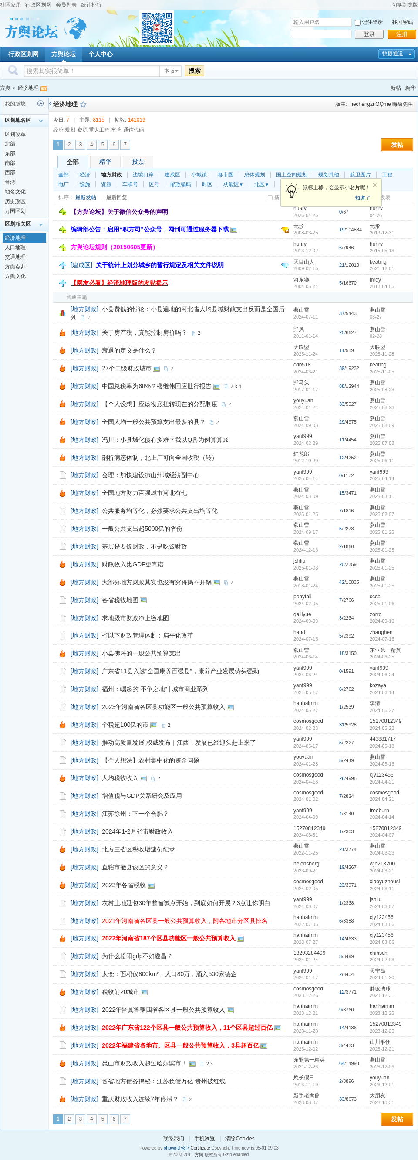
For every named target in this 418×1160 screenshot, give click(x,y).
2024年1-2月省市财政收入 (137, 831)
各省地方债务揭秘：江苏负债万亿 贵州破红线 (164, 1081)
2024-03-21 (382, 870)
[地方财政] (84, 308)
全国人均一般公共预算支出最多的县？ (154, 421)
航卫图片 (360, 175)
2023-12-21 (382, 1048)
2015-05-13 (382, 250)
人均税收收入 (120, 777)
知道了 (363, 198)
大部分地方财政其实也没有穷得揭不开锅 (157, 582)
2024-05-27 (382, 710)
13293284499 (309, 953)
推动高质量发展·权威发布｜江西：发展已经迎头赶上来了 (179, 742)
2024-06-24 (382, 674)
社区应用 (10, 5)
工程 (387, 175)
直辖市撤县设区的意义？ (135, 867)
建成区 (172, 175)
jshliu (299, 561)
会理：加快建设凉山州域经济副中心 (150, 474)
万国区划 (15, 211)
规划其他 (328, 175)
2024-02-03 (382, 959)
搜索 (195, 70)
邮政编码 (180, 184)
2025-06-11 (382, 460)
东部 (10, 153)
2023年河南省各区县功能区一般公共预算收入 (163, 706)
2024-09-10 (382, 621)
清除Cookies (239, 1139)
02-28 (376, 336)
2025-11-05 (382, 371)
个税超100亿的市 (125, 724)
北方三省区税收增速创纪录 (138, 849)
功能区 (233, 184)
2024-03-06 (382, 924)
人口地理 (15, 247)
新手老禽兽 (306, 1095)
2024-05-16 (382, 764)
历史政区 (15, 201)
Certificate (200, 1148)
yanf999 (302, 436)
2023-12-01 (382, 1084)
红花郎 (301, 454)
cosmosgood (308, 721)
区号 (154, 184)
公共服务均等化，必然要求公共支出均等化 (160, 510)
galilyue (302, 614)
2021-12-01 (382, 268)
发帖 (397, 144)
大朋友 (377, 1095)
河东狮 (301, 280)
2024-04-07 (382, 835)
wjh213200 (382, 864)
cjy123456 (382, 775)
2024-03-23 (382, 852)
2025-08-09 (382, 425)
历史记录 (40, 103)
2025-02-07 (382, 514)
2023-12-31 (382, 995)
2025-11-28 (382, 353)
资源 (106, 184)
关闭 (375, 185)
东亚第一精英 (385, 650)
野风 (298, 329)
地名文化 (15, 192)
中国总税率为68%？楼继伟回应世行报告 (157, 386)
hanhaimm (305, 703)
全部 (73, 162)
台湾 (10, 182)
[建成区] (81, 264)
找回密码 (402, 22)
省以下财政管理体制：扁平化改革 (147, 635)
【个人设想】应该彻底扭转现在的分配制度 (160, 403)
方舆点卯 (15, 267)
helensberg (306, 864)
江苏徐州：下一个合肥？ (135, 813)
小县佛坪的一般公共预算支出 (141, 653)
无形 (298, 226)
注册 (402, 34)
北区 (261, 184)
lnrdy (375, 280)
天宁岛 (377, 971)
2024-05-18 (382, 746)
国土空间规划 (291, 175)
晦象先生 (402, 104)
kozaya (378, 685)
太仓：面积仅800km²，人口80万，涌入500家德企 (169, 973)
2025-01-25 (382, 532)
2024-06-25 (382, 656)
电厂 (63, 184)
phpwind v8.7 (176, 1148)
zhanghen (381, 632)
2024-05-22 (382, 728)
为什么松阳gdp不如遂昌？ (137, 956)
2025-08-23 (382, 389)
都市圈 (225, 175)
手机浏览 (204, 1139)
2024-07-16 (382, 638)
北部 (10, 144)
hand (299, 632)
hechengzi (362, 104)
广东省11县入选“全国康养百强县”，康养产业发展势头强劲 (180, 671)
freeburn (379, 810)
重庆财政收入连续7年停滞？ (140, 1099)
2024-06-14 (382, 692)
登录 (369, 34)
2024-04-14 (382, 817)
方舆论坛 (63, 54)
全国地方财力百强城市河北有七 (144, 492)
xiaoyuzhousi (385, 881)
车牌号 (130, 184)
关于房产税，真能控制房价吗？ (144, 332)
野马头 (301, 383)
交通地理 (15, 257)
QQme (383, 104)
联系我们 (173, 1139)
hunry (376, 208)
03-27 (376, 316)
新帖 (396, 88)
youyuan (303, 400)
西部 (10, 173)
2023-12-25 (382, 1013)
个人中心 (100, 54)
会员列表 (66, 5)
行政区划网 (38, 5)
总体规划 (254, 175)
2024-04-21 (382, 781)
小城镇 (199, 175)
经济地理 (28, 88)
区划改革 (15, 134)
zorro (375, 614)
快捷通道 (392, 54)
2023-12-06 (382, 1066)
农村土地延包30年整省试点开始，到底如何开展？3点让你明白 (186, 902)
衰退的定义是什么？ (129, 350)
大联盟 (301, 347)
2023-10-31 (382, 1102)
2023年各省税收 (124, 885)
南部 (10, 163)
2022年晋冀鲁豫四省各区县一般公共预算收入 (163, 1009)
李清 (375, 703)
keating (378, 262)
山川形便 (380, 1042)
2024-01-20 (382, 977)
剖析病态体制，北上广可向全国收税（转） (160, 457)
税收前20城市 (120, 991)
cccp (375, 597)
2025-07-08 (382, 443)
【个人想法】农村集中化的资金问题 (150, 760)
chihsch (379, 953)
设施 (85, 184)
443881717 (383, 739)
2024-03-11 (382, 888)
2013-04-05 (382, 286)
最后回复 (116, 197)
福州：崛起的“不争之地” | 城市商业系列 (155, 688)
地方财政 (111, 175)
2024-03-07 (382, 906)
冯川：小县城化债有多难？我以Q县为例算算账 (165, 439)
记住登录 (372, 22)
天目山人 (303, 262)
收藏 (83, 104)
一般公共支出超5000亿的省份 (142, 528)
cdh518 (301, 365)
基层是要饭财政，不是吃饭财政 (144, 546)
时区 (207, 184)
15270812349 (385, 721)
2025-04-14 (382, 478)
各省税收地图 (120, 600)
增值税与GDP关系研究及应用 (142, 795)
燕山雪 (301, 310)
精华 (410, 88)
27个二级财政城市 (127, 368)
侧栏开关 (50, 103)
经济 (85, 175)
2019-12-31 (382, 232)
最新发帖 (85, 197)
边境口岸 (143, 175)
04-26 (376, 215)
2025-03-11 (382, 496)
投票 (138, 161)
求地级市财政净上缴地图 (135, 617)
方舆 (5, 88)
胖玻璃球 (380, 989)
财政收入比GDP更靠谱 (133, 564)
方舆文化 (15, 276)
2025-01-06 (382, 603)
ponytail (302, 597)
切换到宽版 (405, 5)
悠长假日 (303, 1078)
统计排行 (91, 5)
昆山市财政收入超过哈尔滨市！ (144, 1063)
